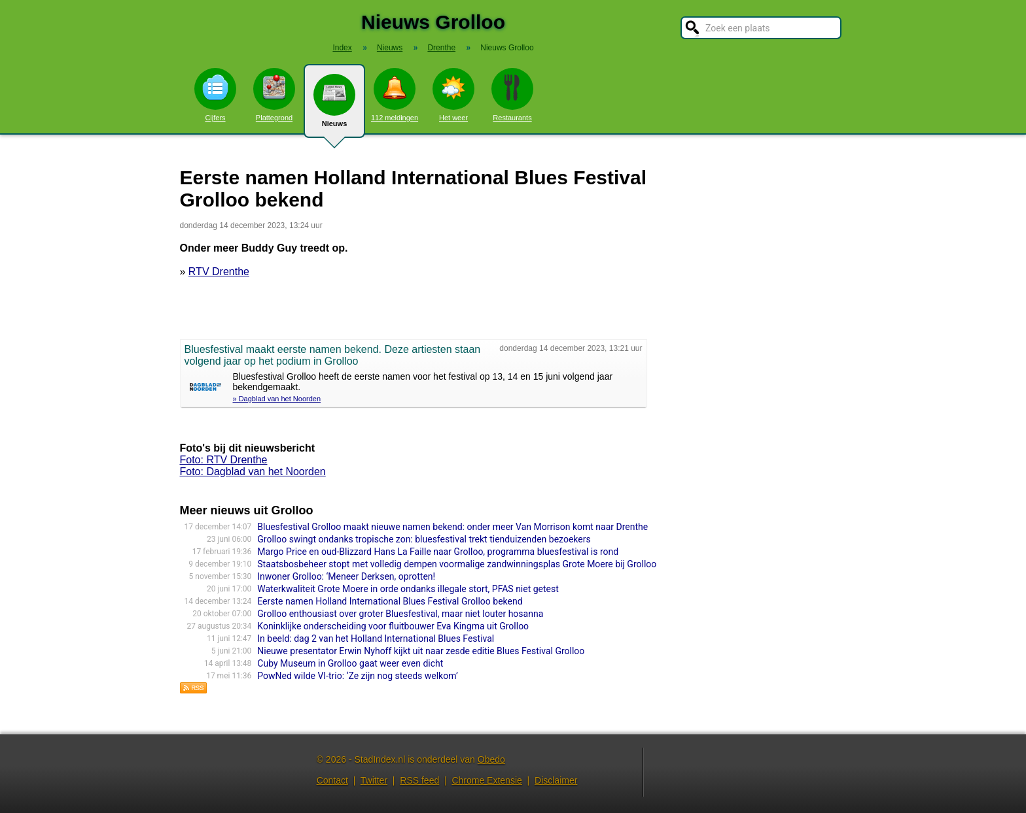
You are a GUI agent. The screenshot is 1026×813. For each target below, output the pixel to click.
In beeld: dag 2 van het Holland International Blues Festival (375, 638)
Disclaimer (556, 780)
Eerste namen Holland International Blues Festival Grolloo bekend (389, 601)
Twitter (374, 780)
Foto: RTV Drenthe (224, 459)
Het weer (453, 95)
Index (341, 47)
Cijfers (215, 95)
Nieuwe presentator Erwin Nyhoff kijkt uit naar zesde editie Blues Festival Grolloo (420, 651)
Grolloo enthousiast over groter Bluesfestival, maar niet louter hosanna (400, 613)
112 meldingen (394, 95)
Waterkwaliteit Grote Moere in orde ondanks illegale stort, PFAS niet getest (408, 589)
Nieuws (334, 106)
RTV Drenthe (218, 271)
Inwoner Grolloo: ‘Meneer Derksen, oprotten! (346, 576)
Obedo (491, 759)
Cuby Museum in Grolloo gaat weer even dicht (350, 663)
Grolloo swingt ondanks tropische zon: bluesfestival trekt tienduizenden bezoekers (423, 539)
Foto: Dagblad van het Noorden (253, 471)
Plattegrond (274, 95)
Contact (332, 780)
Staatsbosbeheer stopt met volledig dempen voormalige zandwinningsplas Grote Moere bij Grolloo (456, 564)
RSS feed (419, 780)
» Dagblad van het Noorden (277, 399)
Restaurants (512, 95)
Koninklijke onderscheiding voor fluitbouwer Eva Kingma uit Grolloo (393, 626)
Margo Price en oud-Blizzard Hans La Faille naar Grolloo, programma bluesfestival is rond (437, 551)
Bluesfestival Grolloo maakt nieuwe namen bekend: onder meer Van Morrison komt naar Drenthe (452, 527)
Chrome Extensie (486, 780)
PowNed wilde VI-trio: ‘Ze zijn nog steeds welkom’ (357, 676)
